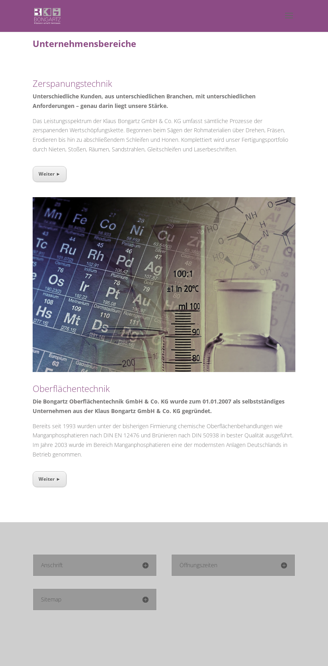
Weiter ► (50, 173)
